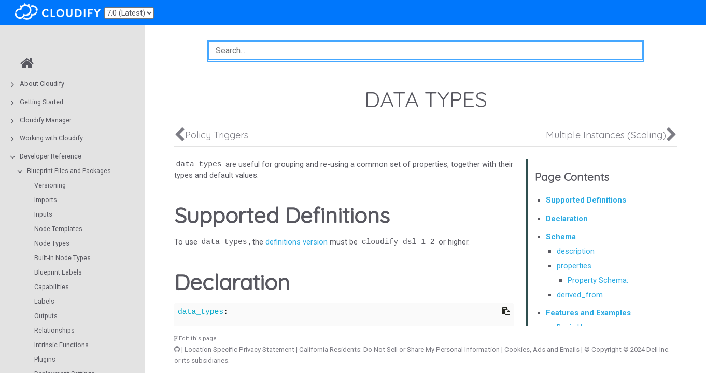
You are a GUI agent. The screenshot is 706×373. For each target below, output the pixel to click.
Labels (44, 301)
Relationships (54, 330)
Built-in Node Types (62, 258)
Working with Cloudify (51, 138)
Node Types (51, 243)
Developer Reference (50, 156)
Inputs (43, 214)
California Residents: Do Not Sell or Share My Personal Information (399, 349)
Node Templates (58, 229)
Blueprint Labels (58, 272)
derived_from (580, 294)
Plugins (44, 359)
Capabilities (51, 287)
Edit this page (195, 338)
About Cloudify (42, 84)
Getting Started (41, 102)
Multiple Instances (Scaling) (606, 135)
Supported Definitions (586, 200)
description (576, 251)
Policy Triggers (216, 135)
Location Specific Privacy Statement (239, 349)
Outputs (46, 316)
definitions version (296, 242)
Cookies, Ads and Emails (542, 349)
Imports (45, 200)
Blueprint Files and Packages (69, 171)
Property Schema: (598, 280)
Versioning (50, 185)
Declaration (567, 218)
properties (574, 265)
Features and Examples (588, 313)
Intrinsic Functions (61, 345)
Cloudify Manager (46, 120)
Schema (561, 236)
